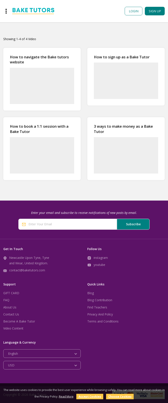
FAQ (6, 300)
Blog (90, 293)
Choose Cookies (119, 396)
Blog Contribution (99, 300)
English (13, 353)
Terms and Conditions (103, 321)
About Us (9, 307)
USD (11, 365)
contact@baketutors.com (27, 270)
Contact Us (11, 314)
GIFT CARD (11, 293)
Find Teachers (97, 307)
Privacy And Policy (100, 314)
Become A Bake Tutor (19, 321)
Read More (66, 396)
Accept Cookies (90, 396)
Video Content (13, 328)
